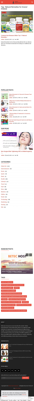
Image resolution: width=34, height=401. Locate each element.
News (2, 189)
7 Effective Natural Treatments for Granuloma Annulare (19, 114)
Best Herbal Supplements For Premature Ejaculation (14, 310)
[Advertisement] (17, 66)
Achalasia (16, 287)
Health (3, 179)
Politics (3, 194)
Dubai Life (4, 166)
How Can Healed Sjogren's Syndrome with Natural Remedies (20, 120)
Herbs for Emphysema (7, 282)
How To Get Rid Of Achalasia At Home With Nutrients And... (21, 345)
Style (2, 186)
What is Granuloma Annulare (8, 290)
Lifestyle (3, 181)
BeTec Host (17, 388)
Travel (3, 184)
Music (2, 176)
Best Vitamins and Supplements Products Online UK (14, 296)
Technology (4, 199)
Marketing (4, 202)
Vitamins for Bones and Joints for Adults (11, 302)
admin (2, 39)
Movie (2, 171)
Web (2, 207)
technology (4, 299)
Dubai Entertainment (13, 385)
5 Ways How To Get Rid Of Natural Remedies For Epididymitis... (20, 101)
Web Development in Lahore (8, 305)
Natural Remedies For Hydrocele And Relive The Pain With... (20, 108)
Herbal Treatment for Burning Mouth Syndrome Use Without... (20, 358)
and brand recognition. (7, 287)
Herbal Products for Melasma (24, 305)
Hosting (3, 204)
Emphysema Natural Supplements (17, 299)
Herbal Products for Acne (8, 307)
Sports (3, 174)
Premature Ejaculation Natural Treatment (11, 293)
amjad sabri (25, 302)
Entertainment (5, 168)
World (2, 197)
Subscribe (25, 377)
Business (3, 191)
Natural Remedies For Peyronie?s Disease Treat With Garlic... (20, 95)
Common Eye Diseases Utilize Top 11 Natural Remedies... (14, 36)
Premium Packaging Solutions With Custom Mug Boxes (20, 351)
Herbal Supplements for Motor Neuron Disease (13, 285)
